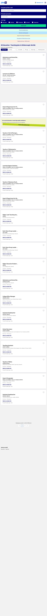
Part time (4, 22)
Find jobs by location (6, 14)
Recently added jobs (23, 30)
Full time (11, 22)
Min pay (26, 49)
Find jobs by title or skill (7, 7)
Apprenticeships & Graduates (23, 35)
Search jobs (23, 25)
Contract (27, 22)
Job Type (3, 20)
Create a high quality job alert (24, 125)
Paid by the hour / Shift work (23, 41)
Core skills (20, 49)
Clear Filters (4, 49)
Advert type (33, 49)
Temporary (35, 22)
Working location (41, 49)
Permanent (19, 22)
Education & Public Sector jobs (23, 38)
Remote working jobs (23, 32)
